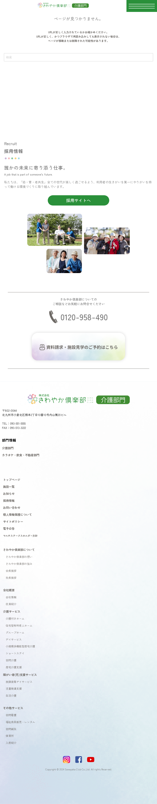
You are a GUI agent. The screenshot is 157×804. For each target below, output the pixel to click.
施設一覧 (9, 486)
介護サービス (11, 611)
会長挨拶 (11, 571)
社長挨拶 (11, 578)
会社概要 (9, 590)
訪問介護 (11, 660)
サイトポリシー (13, 521)
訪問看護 (11, 715)
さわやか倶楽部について (19, 549)
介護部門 (8, 448)
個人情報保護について (17, 514)
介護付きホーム (15, 618)
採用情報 (9, 500)
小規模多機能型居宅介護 (20, 646)
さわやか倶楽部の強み (19, 564)
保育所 (10, 736)
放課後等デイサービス (19, 682)
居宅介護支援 (14, 667)
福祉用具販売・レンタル (20, 722)
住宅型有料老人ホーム (19, 625)
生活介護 (11, 695)
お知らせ (9, 493)
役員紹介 (11, 604)
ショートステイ (15, 653)
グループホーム (15, 632)
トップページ (11, 479)
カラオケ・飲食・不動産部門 (20, 455)
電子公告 (9, 528)
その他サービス (13, 708)
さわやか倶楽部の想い (19, 557)
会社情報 (11, 597)
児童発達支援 (14, 688)
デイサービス (14, 639)
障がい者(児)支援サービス (20, 674)
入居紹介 (11, 743)
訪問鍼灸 (11, 729)
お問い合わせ (11, 507)
